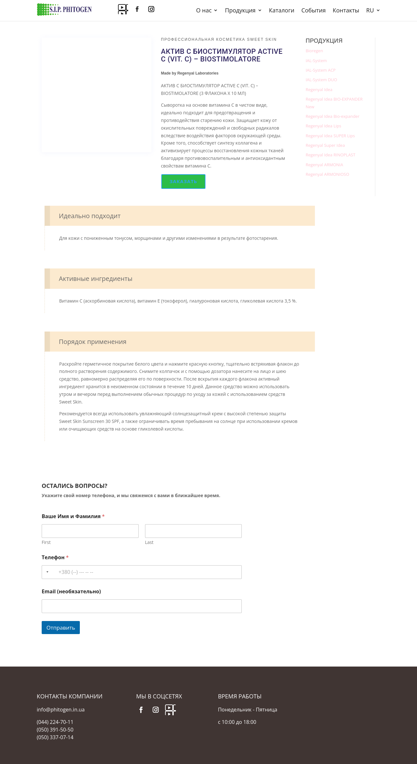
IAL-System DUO (321, 79)
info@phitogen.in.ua (61, 709)
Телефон (55, 557)
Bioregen (314, 51)
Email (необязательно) (71, 592)
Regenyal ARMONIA (324, 165)
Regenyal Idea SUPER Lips (330, 136)
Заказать (183, 181)
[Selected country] (46, 572)
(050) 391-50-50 (55, 729)
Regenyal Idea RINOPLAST (330, 155)
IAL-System (316, 60)
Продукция (240, 11)
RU (370, 11)
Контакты (346, 11)
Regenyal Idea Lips (323, 126)
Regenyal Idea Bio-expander (332, 116)
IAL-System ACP (321, 70)
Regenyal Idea (319, 89)
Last (149, 542)
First (46, 542)
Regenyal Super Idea (325, 145)
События (313, 11)
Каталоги (282, 11)
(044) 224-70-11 (55, 721)
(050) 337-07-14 (55, 737)
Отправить (60, 627)
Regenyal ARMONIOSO (327, 174)
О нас (204, 11)
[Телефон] (142, 572)
